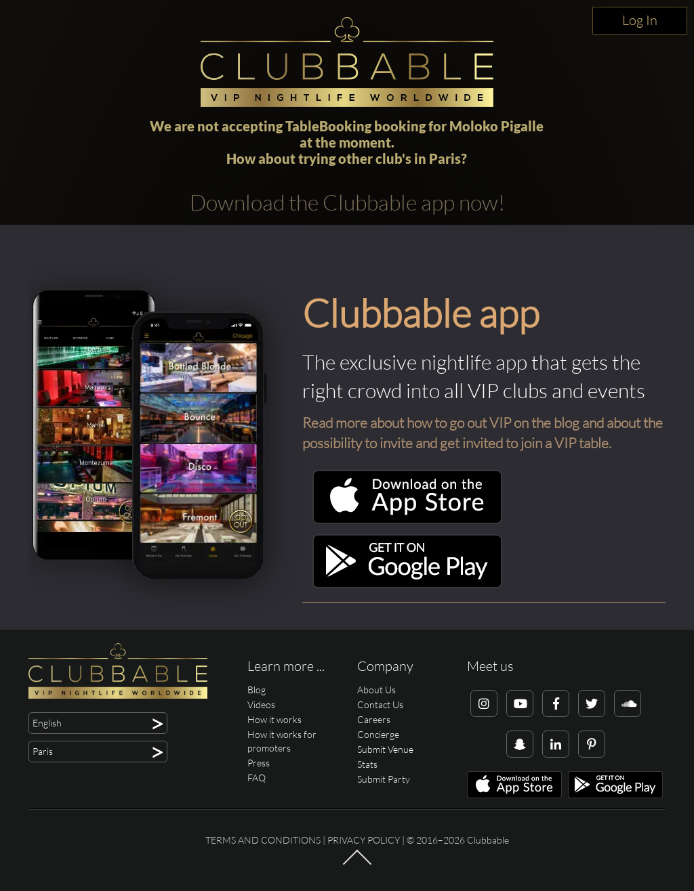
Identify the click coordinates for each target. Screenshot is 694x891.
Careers (373, 719)
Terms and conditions (263, 840)
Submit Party (383, 779)
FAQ (256, 777)
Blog (256, 689)
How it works (274, 719)
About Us (376, 689)
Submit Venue (385, 749)
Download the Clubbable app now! (347, 202)
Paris (445, 158)
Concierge (378, 734)
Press (258, 762)
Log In (639, 20)
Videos (261, 704)
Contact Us (380, 704)
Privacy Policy (363, 840)
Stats (367, 764)
